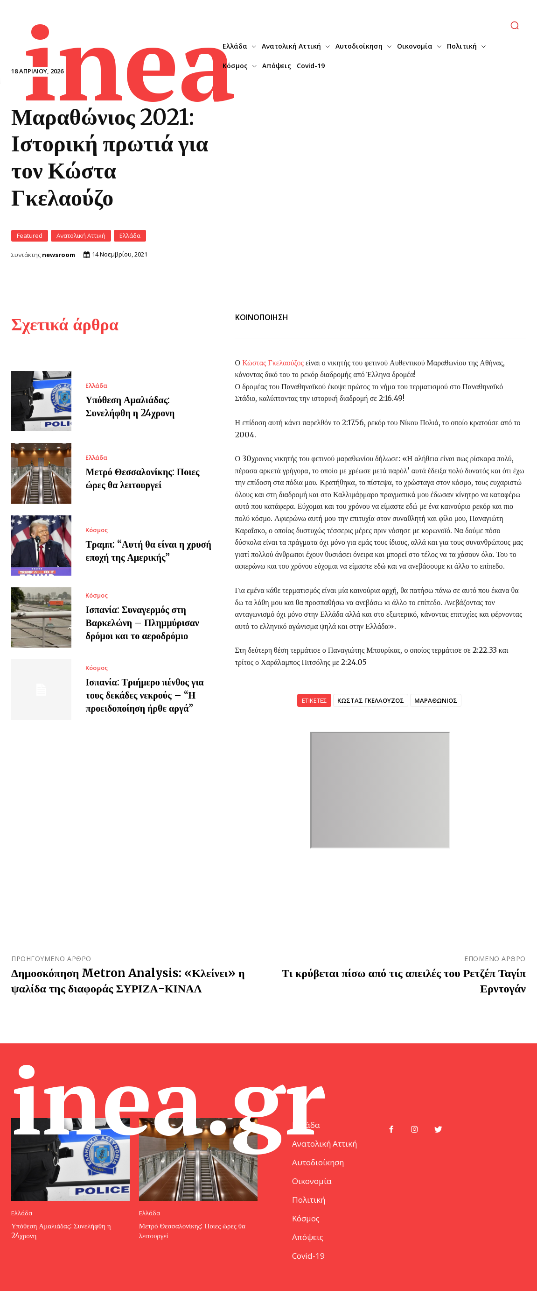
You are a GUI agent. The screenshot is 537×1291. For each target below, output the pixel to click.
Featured (29, 236)
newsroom (58, 255)
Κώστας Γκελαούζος (273, 362)
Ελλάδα (130, 236)
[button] (514, 25)
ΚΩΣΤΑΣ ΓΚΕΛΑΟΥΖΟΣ (370, 700)
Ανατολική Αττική (81, 236)
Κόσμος (96, 530)
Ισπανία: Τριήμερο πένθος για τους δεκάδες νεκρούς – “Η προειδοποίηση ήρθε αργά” (144, 695)
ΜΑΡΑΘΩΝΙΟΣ (435, 700)
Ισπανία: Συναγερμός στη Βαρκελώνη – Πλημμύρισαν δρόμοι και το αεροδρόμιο (142, 623)
